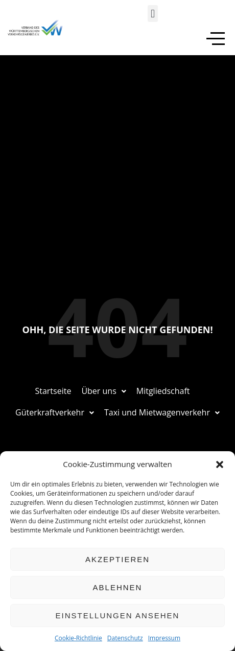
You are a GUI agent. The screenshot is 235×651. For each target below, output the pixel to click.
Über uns (103, 391)
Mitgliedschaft (163, 391)
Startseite (53, 391)
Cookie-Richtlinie (78, 638)
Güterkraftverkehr (54, 412)
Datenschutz (125, 638)
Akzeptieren (117, 559)
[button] (220, 464)
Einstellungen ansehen (118, 615)
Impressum (164, 638)
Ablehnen (118, 587)
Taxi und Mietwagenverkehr (162, 412)
